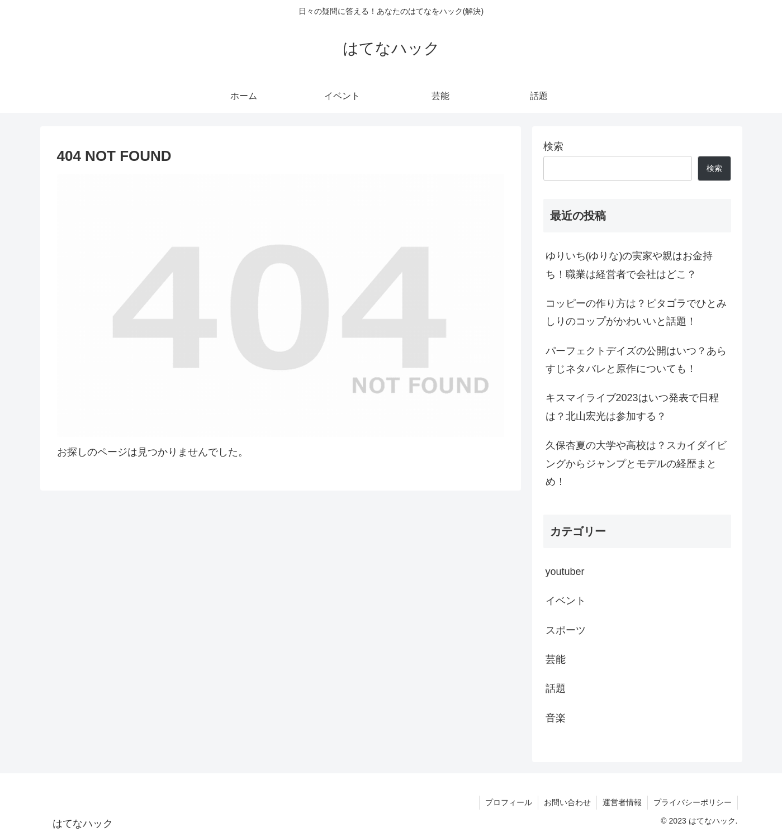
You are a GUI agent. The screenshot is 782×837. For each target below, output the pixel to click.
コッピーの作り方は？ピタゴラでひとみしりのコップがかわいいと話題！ (636, 312)
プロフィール (508, 802)
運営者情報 (622, 802)
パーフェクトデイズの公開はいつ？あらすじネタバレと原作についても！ (636, 359)
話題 (556, 688)
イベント (566, 600)
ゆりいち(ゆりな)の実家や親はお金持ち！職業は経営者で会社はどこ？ (629, 264)
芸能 (556, 659)
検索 (553, 146)
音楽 (556, 718)
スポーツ (566, 630)
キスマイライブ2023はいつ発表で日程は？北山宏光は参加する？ (632, 406)
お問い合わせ (567, 802)
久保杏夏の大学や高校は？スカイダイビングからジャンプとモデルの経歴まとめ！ (636, 463)
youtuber (565, 571)
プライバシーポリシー (692, 802)
